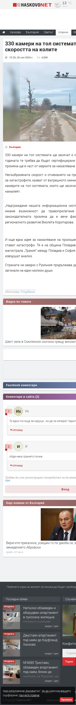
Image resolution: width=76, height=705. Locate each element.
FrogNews (27, 292)
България (15, 147)
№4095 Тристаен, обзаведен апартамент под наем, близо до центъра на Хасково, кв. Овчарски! (41, 671)
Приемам (66, 699)
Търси (69, 661)
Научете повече (29, 695)
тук (7, 480)
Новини (63, 32)
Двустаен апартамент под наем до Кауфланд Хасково (40, 639)
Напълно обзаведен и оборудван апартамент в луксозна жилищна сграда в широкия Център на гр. (40, 617)
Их (27, 411)
